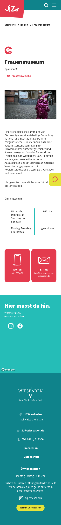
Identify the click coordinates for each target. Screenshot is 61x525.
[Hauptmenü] (54, 5)
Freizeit (24, 24)
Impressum (31, 448)
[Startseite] (12, 9)
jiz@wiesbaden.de (32, 430)
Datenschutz (31, 457)
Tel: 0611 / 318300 (33, 439)
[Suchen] (46, 5)
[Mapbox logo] (8, 370)
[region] (30, 104)
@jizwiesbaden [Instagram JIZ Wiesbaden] (30, 498)
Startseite (10, 24)
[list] (30, 104)
